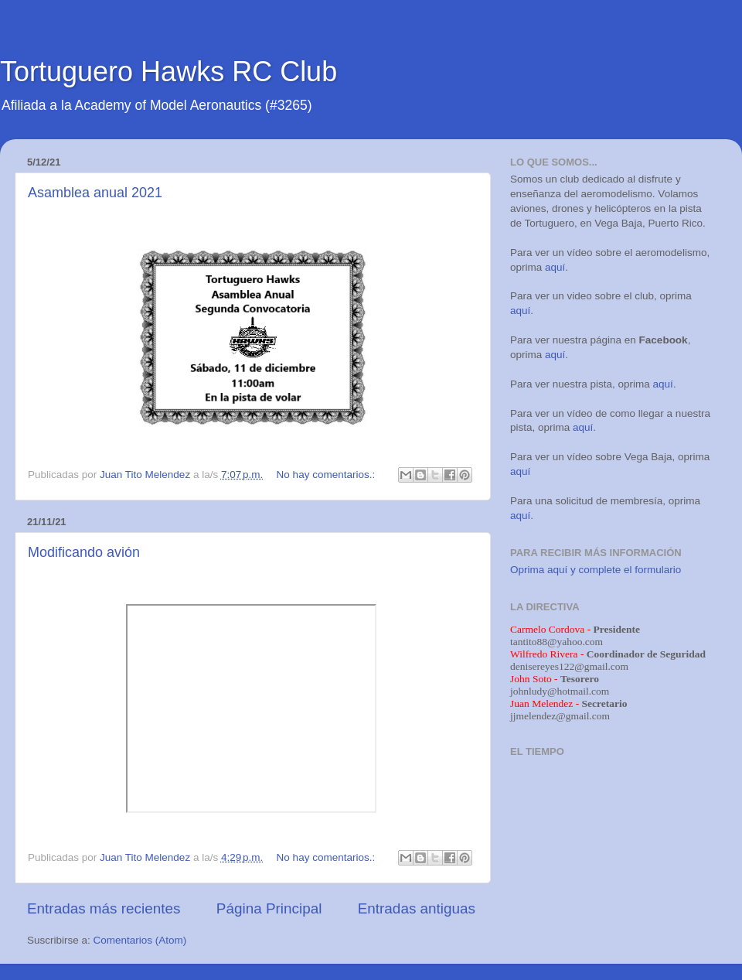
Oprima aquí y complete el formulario (595, 569)
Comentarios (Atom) (140, 940)
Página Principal (269, 908)
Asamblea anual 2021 (95, 192)
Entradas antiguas (416, 908)
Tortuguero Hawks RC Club (168, 71)
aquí (555, 267)
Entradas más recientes (103, 908)
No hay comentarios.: (327, 474)
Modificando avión (84, 552)
